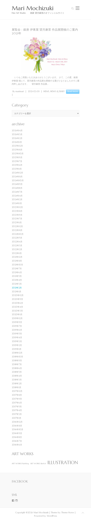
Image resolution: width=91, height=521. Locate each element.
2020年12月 (18, 295)
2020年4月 (17, 307)
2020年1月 (17, 314)
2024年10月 (18, 180)
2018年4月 (17, 375)
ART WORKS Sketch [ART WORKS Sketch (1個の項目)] (38, 464)
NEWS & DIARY (57, 91)
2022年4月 (17, 241)
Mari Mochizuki (32, 8)
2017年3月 (17, 414)
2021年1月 (16, 291)
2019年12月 (17, 318)
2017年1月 (16, 418)
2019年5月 (17, 333)
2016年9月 (17, 433)
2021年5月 (17, 276)
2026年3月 (17, 134)
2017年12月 (17, 391)
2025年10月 (18, 153)
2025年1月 (17, 168)
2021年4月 (17, 280)
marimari (19, 91)
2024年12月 (17, 172)
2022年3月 (17, 245)
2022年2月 (17, 249)
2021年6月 (17, 272)
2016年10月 (17, 429)
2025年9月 (17, 157)
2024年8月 (17, 188)
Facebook (20, 481)
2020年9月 (17, 299)
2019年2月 (17, 345)
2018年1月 (16, 387)
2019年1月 (16, 349)
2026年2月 (17, 138)
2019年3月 (17, 341)
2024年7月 (17, 192)
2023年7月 (17, 218)
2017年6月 (17, 402)
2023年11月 (17, 211)
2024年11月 (17, 176)
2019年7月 (17, 326)
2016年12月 (17, 422)
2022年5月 (17, 237)
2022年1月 (17, 253)
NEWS (46, 91)
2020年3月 (17, 310)
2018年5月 (17, 372)
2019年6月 (17, 330)
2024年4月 (17, 195)
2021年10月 (17, 264)
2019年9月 (17, 322)
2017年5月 (17, 406)
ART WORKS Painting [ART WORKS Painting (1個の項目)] (20, 464)
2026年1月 (17, 142)
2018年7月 (17, 364)
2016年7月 (17, 441)
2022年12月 (17, 226)
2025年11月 (17, 149)
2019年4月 (17, 337)
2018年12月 (17, 352)
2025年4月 (17, 165)
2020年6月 (17, 303)
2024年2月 (17, 199)
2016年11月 (17, 425)
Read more (72, 91)
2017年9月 (17, 398)
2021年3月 (17, 283)
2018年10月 (17, 356)
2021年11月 (17, 260)
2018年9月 (17, 360)
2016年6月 (17, 444)
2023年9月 (17, 215)
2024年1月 (17, 203)
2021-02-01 (33, 91)
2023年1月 (17, 222)
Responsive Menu (77, 8)
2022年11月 (17, 230)
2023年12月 (17, 207)
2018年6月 (17, 368)
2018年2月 (17, 383)
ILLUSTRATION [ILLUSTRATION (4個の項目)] (62, 462)
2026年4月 (17, 130)
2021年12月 (17, 257)
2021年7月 (17, 268)
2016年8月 (17, 437)
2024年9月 (17, 184)
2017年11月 (17, 395)
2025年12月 (17, 145)
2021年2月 (17, 287)
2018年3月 (17, 379)
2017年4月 (17, 410)
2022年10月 (18, 234)
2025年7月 (17, 161)
